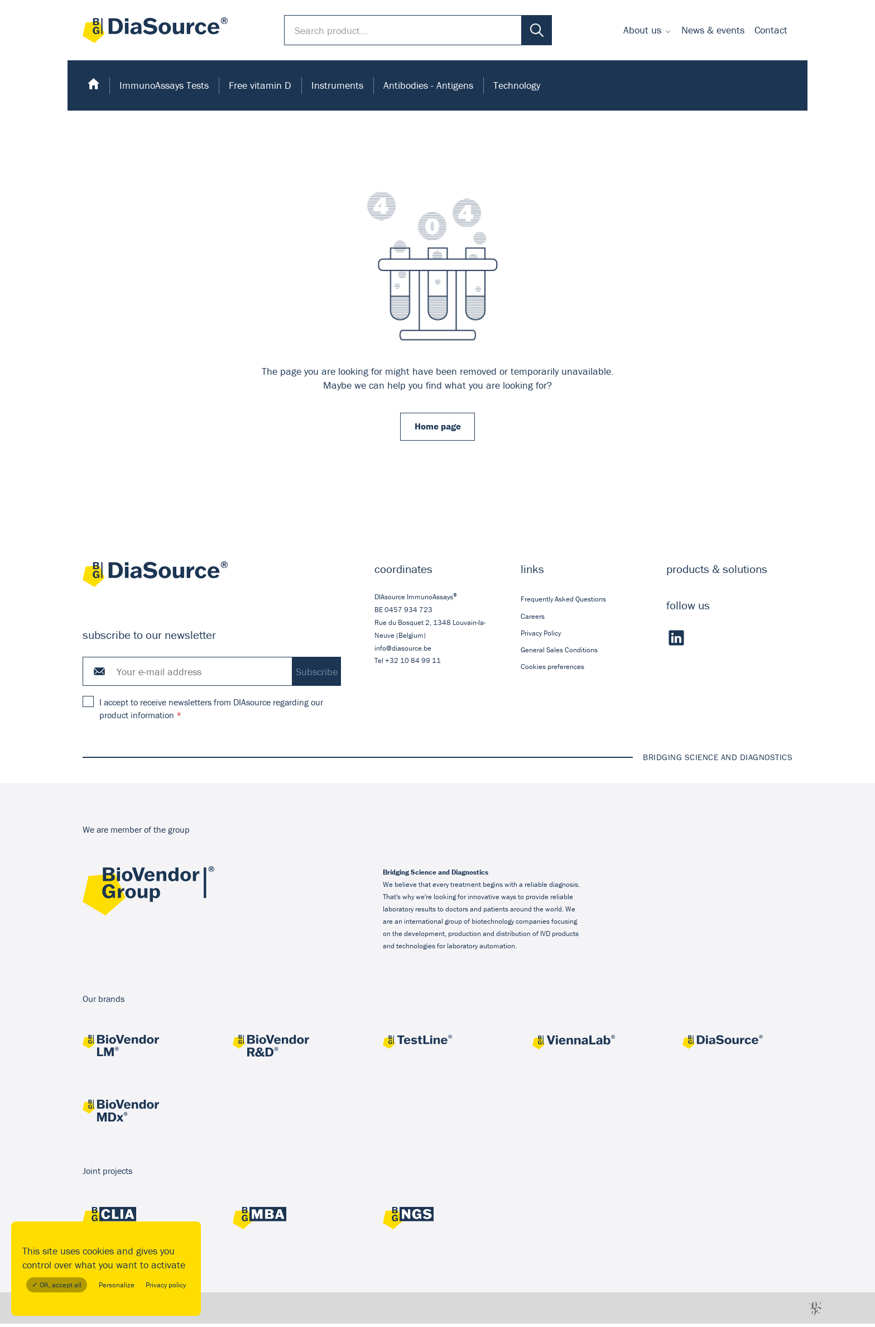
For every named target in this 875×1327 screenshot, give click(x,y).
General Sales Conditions (559, 653)
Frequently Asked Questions (563, 602)
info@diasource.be (402, 651)
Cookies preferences (552, 670)
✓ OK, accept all (56, 1285)
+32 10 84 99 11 (413, 664)
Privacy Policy (541, 636)
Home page (437, 428)
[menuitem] (647, 30)
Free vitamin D (260, 85)
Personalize (116, 1285)
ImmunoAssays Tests (164, 85)
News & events (712, 29)
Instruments (337, 85)
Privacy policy (166, 1285)
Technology (516, 85)
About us (642, 29)
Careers (533, 619)
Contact (770, 29)
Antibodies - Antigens (428, 85)
